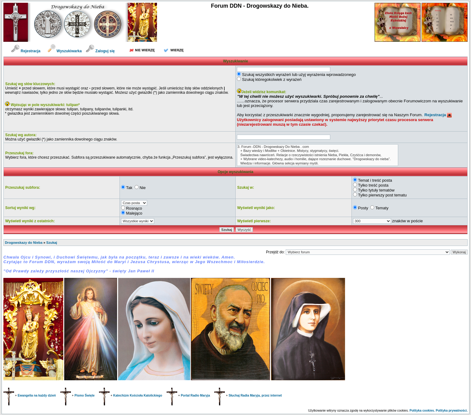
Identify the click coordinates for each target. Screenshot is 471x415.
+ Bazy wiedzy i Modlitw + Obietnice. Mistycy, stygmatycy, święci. (317, 151)
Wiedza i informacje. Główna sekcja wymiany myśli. (317, 163)
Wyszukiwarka (65, 51)
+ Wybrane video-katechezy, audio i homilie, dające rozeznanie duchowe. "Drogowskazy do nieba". (317, 159)
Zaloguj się (100, 51)
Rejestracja (25, 51)
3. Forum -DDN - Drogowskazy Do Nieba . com (317, 147)
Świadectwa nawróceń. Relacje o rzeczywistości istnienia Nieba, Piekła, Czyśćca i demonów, (317, 155)
